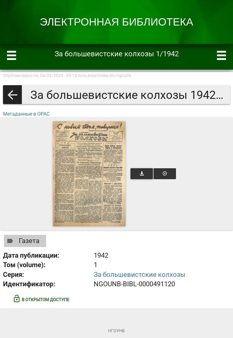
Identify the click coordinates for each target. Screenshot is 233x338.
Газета (22, 240)
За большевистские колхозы (139, 274)
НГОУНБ (116, 330)
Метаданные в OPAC (26, 114)
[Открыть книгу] (89, 173)
